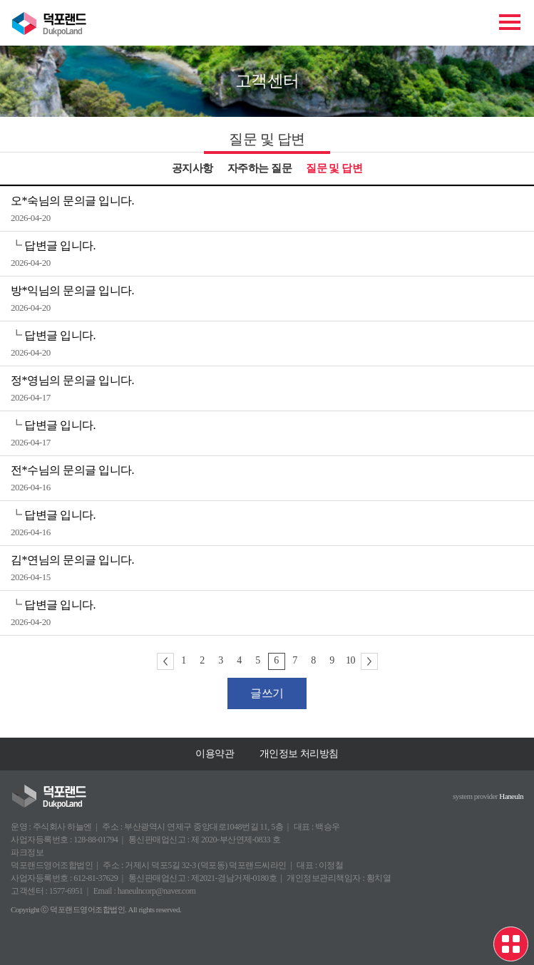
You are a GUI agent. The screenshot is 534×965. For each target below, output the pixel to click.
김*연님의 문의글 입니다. (72, 560)
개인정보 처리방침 (299, 753)
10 (350, 660)
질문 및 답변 (334, 168)
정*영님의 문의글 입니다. (72, 380)
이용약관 (214, 753)
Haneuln (511, 796)
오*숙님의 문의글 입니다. (72, 201)
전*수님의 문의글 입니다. (72, 470)
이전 (165, 661)
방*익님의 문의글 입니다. (72, 290)
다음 (369, 661)
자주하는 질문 (259, 168)
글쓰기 (267, 693)
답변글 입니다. (60, 245)
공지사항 (192, 168)
